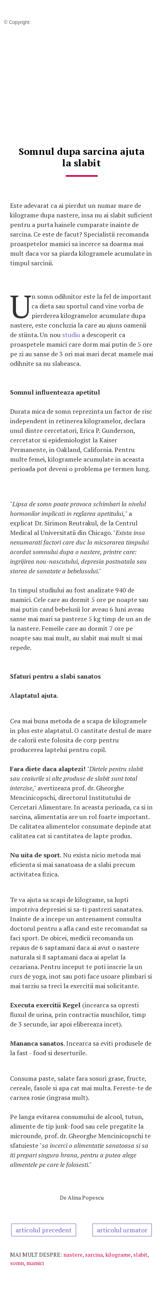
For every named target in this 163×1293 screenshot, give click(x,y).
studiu (71, 334)
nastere (72, 1254)
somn (17, 1263)
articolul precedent (44, 1230)
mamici (35, 1263)
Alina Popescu (86, 1197)
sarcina (94, 1254)
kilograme (118, 1254)
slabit (140, 1254)
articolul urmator (122, 1230)
